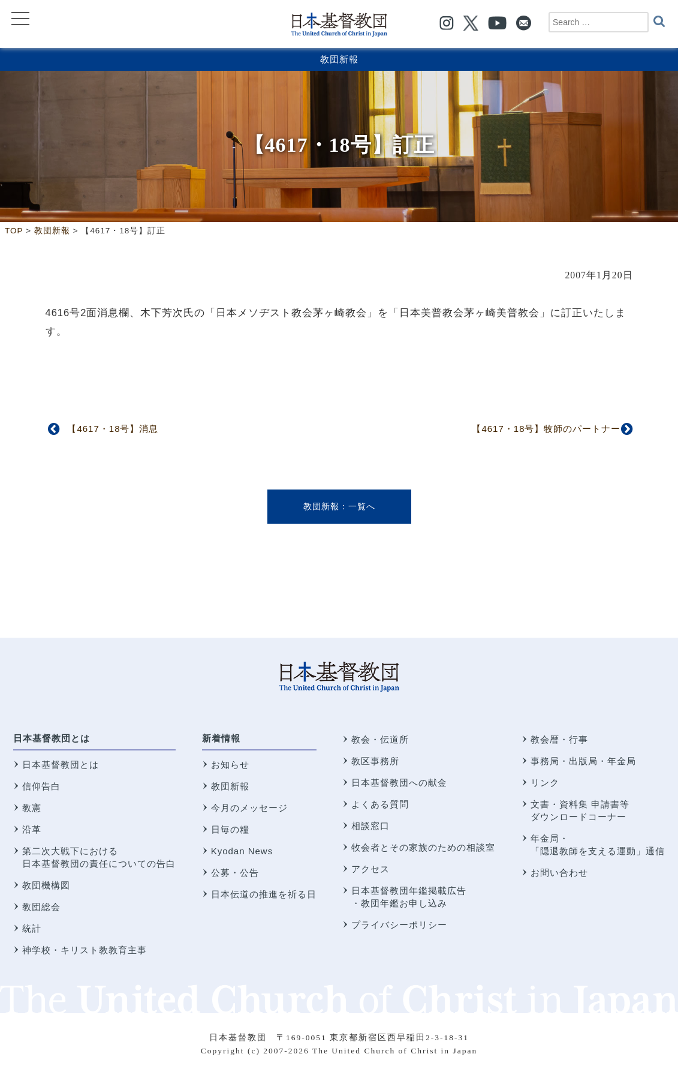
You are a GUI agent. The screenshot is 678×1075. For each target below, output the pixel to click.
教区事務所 (375, 761)
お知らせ (230, 764)
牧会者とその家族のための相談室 (423, 847)
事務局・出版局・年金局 (583, 761)
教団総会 (41, 907)
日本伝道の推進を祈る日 (264, 894)
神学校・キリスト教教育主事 (84, 950)
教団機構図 (46, 885)
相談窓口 (370, 826)
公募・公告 (235, 872)
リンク (545, 782)
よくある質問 (380, 804)
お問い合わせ (559, 872)
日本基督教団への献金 (399, 782)
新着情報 (221, 738)
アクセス (370, 869)
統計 (31, 928)
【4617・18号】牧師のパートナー (546, 429)
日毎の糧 (230, 829)
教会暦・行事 (559, 739)
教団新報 (339, 59)
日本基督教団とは (51, 738)
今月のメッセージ (249, 808)
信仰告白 (41, 786)
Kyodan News (242, 851)
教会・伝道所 (380, 739)
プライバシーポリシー (399, 925)
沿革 (31, 829)
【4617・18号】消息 (112, 429)
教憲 (31, 808)
